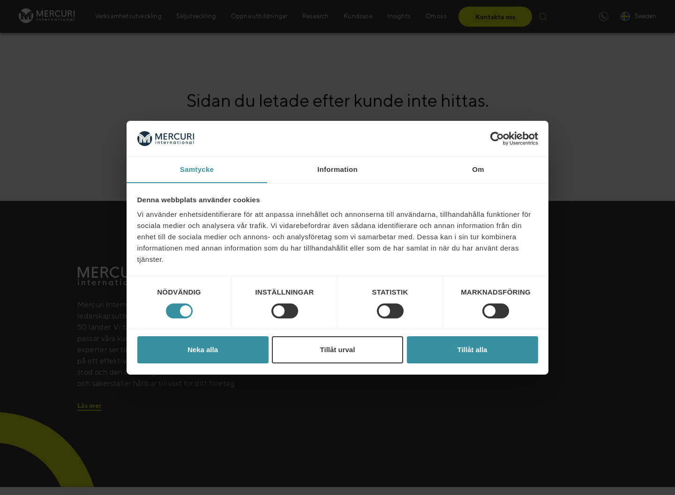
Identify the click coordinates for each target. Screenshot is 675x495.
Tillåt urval (337, 350)
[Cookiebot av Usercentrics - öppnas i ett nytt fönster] (497, 138)
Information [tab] (337, 169)
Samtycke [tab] (197, 169)
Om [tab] (478, 169)
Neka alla (203, 350)
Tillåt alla (473, 350)
